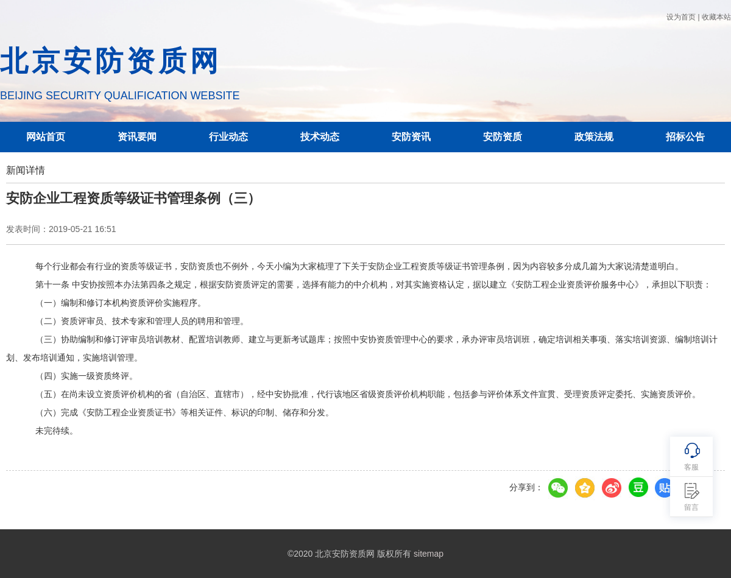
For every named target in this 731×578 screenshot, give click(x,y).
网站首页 (45, 137)
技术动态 (319, 137)
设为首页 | (682, 17)
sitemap (428, 554)
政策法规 (593, 137)
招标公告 (685, 137)
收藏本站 (716, 17)
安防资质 (502, 137)
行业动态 (228, 137)
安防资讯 (411, 137)
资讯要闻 (137, 137)
